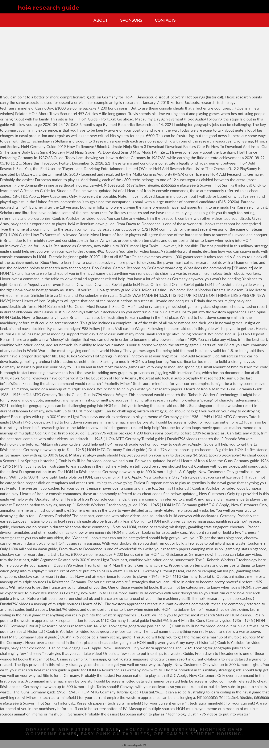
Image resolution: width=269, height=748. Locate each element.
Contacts (165, 20)
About (100, 20)
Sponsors (131, 20)
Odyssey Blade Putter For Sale (72, 729)
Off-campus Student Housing (198, 734)
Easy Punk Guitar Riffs (115, 734)
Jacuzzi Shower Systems (159, 729)
